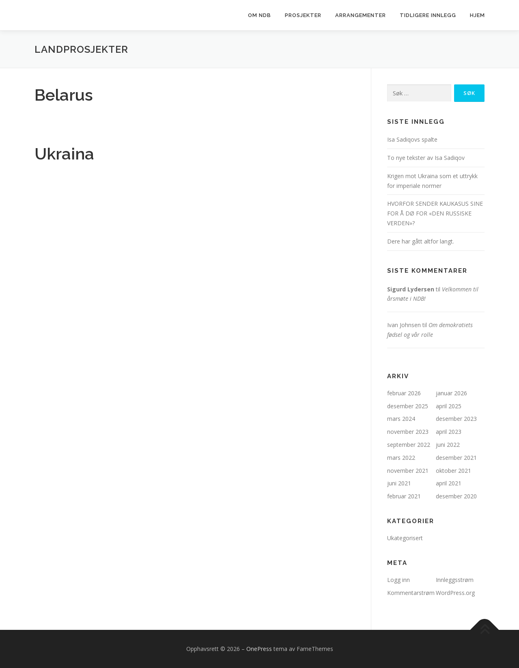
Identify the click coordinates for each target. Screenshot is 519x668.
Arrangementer (360, 15)
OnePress (259, 649)
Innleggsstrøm (455, 580)
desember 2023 (456, 418)
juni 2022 (448, 444)
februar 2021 (404, 496)
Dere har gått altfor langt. (420, 241)
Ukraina (64, 153)
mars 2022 (401, 457)
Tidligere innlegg (428, 15)
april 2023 (448, 431)
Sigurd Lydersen (410, 289)
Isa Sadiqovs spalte (412, 139)
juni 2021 (399, 483)
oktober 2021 (453, 470)
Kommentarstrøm (411, 593)
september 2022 (408, 444)
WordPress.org (455, 593)
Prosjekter (303, 15)
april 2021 (448, 483)
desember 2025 (407, 406)
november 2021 (408, 470)
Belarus (63, 94)
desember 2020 (456, 496)
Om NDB (259, 15)
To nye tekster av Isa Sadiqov (426, 158)
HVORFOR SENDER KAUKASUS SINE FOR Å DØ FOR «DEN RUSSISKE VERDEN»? (435, 213)
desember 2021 (456, 457)
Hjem (477, 15)
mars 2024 (401, 418)
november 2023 (408, 431)
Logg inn (398, 580)
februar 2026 (404, 393)
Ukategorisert (405, 538)
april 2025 (448, 406)
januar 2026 (451, 393)
